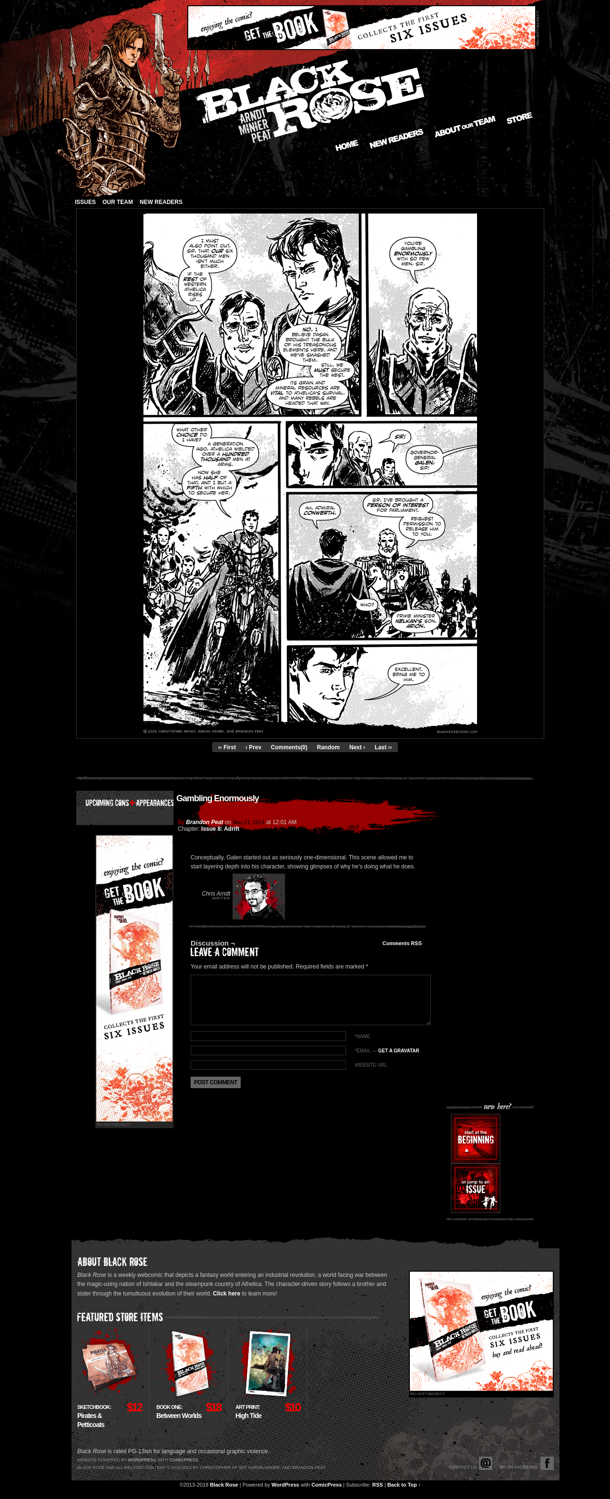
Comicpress (183, 1460)
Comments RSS (402, 943)
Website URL (371, 1065)
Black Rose (224, 1485)
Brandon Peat (204, 822)
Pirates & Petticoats (94, 1416)
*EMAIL (387, 1050)
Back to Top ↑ (404, 1485)
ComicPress (326, 1485)
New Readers (396, 139)
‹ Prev (253, 747)
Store (519, 118)
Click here (226, 1293)
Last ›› (383, 747)
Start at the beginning (475, 1138)
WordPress (285, 1485)
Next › (357, 747)
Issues (85, 202)
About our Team (465, 127)
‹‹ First (227, 747)
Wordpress (142, 1460)
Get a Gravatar (398, 1050)
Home (347, 145)
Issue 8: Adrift (220, 829)
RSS (377, 1485)
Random (328, 747)
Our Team (117, 202)
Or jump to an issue (475, 1188)
